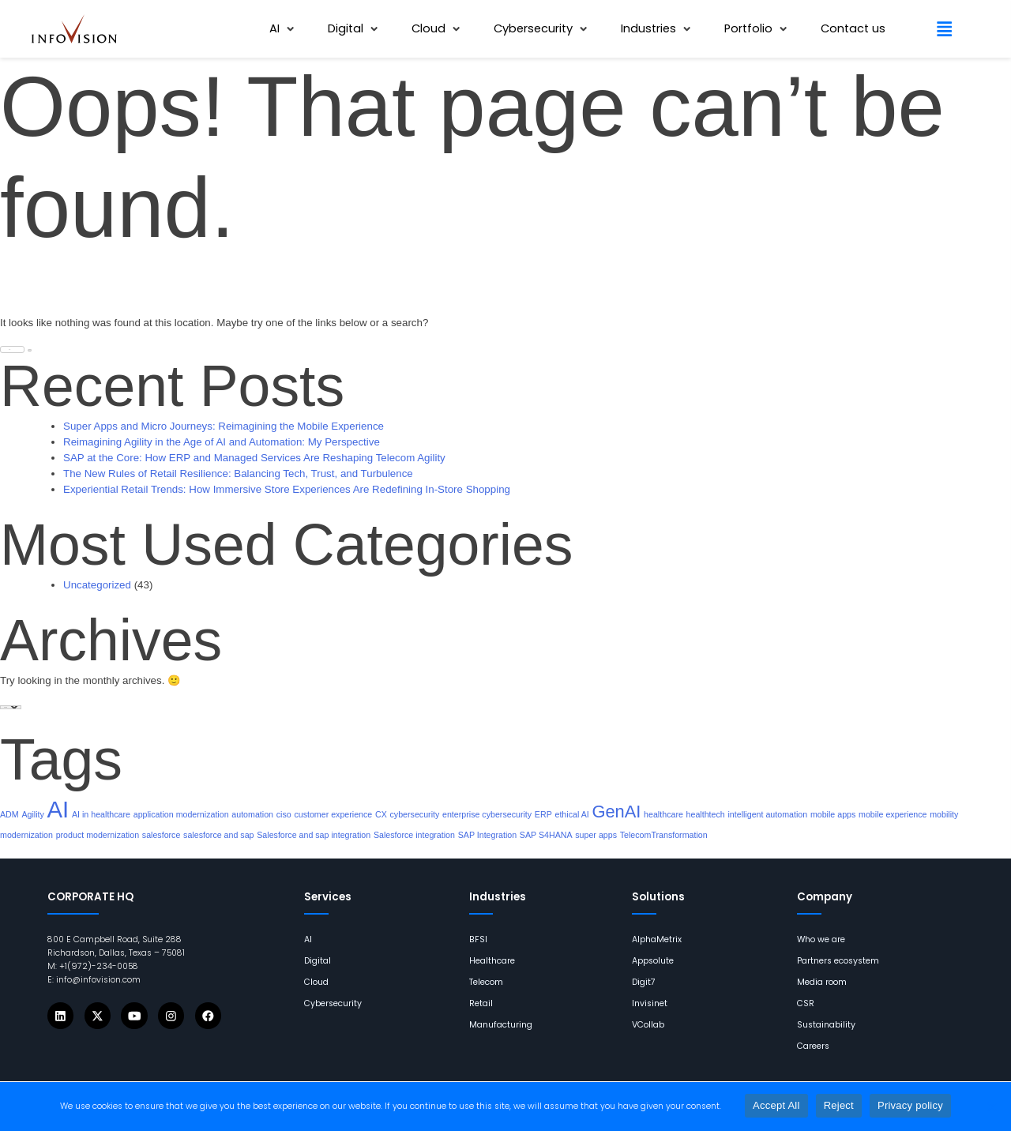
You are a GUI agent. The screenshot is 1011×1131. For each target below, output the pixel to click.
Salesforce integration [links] (414, 835)
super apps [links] (596, 835)
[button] (283, 29)
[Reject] (991, 1106)
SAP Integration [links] (487, 835)
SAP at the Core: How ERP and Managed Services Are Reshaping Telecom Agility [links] (254, 458)
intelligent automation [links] (767, 814)
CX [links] (381, 814)
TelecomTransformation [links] (664, 835)
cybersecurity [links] (415, 814)
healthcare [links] (663, 814)
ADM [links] (9, 814)
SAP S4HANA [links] (546, 835)
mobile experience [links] (892, 814)
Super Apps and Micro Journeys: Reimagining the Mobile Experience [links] (223, 426)
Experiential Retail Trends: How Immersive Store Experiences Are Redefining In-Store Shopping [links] (286, 489)
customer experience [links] (333, 814)
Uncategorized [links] (97, 585)
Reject (839, 1105)
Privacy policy (910, 1105)
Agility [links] (32, 814)
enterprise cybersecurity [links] (487, 814)
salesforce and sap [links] (218, 835)
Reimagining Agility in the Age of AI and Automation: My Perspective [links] (221, 442)
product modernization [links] (97, 835)
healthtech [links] (705, 814)
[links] (74, 28)
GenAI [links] (616, 811)
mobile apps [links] (832, 814)
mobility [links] (944, 814)
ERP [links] (543, 814)
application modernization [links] (181, 814)
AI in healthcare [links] (101, 814)
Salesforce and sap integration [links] (313, 835)
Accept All (776, 1105)
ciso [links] (283, 814)
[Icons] (60, 1015)
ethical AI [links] (571, 814)
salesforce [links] (161, 835)
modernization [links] (26, 835)
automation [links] (252, 814)
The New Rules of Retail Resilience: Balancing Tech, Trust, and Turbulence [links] (238, 473)
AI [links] (58, 809)
